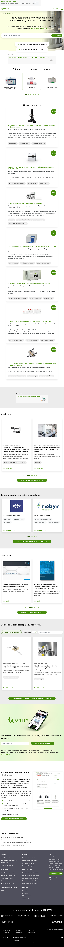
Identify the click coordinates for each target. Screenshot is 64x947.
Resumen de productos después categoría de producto (16, 840)
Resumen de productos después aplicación (13, 845)
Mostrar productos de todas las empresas (32, 541)
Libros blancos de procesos (30, 878)
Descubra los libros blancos (30, 873)
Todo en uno (25, 898)
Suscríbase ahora (56, 874)
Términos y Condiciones (19, 937)
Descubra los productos (7, 873)
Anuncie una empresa (28, 863)
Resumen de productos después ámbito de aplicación (16, 842)
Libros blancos (26, 896)
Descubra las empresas (28, 858)
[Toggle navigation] (62, 9)
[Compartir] (53, 9)
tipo (31, 28)
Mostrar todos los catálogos (32, 612)
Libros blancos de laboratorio (30, 875)
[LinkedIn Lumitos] (62, 937)
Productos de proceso (7, 878)
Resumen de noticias (7, 865)
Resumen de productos (7, 883)
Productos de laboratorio (8, 875)
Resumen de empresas (28, 866)
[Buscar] (50, 9)
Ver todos (6, 754)
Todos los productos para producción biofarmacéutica (32, 699)
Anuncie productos (6, 881)
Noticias (24, 890)
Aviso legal (6, 937)
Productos (25, 893)
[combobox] (50, 632)
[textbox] (50, 632)
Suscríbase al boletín (42, 743)
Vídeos (3, 890)
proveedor (37, 28)
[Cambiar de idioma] (57, 9)
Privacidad (16, 940)
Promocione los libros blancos (31, 881)
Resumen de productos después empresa (12, 837)
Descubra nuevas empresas (30, 860)
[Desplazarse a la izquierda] (33, 632)
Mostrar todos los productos (32, 480)
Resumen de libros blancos (30, 883)
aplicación (44, 28)
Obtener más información (14, 819)
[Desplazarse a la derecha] (35, 632)
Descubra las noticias (7, 858)
